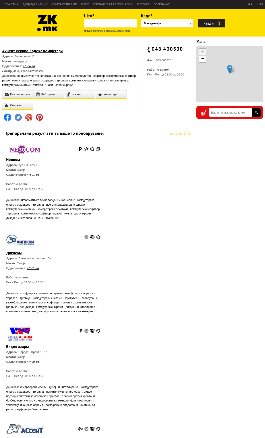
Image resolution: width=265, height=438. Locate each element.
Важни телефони (167, 409)
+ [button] (202, 52)
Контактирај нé (64, 4)
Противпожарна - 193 (170, 402)
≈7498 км (128, 273)
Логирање (161, 4)
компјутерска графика (144, 219)
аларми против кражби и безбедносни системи (38, 318)
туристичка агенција (104, 31)
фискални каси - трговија (139, 308)
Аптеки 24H (164, 422)
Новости (9, 402)
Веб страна (61, 389)
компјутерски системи (16, 85)
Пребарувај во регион (17, 395)
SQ (261, 4)
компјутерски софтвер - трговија (43, 214)
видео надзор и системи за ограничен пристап (57, 313)
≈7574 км (29, 66)
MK (250, 4)
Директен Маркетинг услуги (71, 395)
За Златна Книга (14, 389)
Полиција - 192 (166, 395)
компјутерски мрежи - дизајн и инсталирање (98, 80)
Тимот (8, 415)
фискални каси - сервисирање (53, 85)
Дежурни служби (167, 415)
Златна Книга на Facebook (243, 402)
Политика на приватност (19, 422)
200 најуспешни (17, 222)
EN (255, 4)
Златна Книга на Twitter (241, 417)
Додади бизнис (35, 4)
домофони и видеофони (23, 327)
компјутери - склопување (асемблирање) (129, 214)
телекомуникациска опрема (62, 322)
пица (127, 31)
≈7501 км (33, 175)
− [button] (202, 59)
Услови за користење (17, 428)
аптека (120, 31)
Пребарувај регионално (113, 4)
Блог (85, 4)
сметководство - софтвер (88, 75)
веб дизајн (167, 219)
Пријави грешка (14, 409)
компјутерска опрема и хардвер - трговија (40, 80)
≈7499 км (33, 279)
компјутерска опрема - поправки (137, 205)
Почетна (11, 4)
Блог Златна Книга (65, 402)
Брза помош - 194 (168, 389)
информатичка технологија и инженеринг (42, 75)
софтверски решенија (115, 316)
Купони (143, 4)
